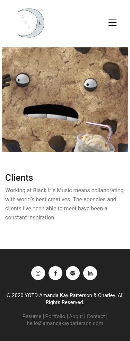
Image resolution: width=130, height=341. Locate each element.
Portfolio (55, 316)
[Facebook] (55, 273)
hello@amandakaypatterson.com (65, 323)
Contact (96, 316)
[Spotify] (73, 273)
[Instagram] (38, 273)
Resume (32, 316)
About (76, 316)
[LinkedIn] (90, 273)
